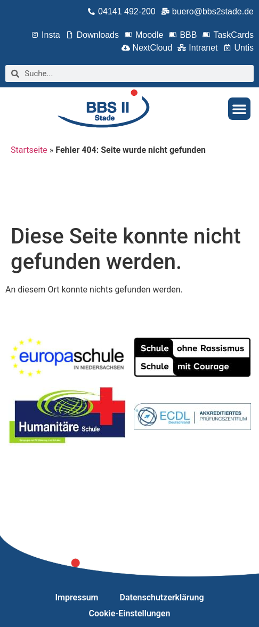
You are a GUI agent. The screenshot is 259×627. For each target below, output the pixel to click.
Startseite (29, 150)
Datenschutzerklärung (162, 597)
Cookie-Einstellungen (130, 613)
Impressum (77, 597)
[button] (239, 108)
